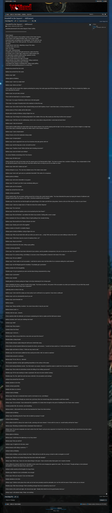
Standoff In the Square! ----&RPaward (19, 18)
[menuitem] (14, 1)
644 (97, 26)
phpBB (51, 509)
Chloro (94, 24)
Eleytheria (60, 508)
